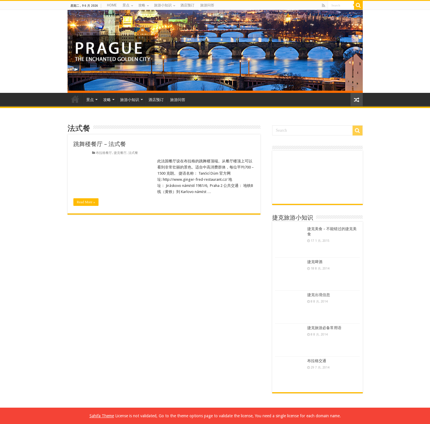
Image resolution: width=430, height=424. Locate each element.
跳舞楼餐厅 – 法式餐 (99, 143)
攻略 (141, 5)
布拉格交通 (316, 361)
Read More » (86, 202)
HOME (112, 5)
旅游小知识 (163, 5)
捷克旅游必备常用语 (324, 328)
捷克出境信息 (318, 295)
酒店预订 (187, 5)
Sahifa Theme (101, 415)
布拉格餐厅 (104, 153)
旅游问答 (207, 5)
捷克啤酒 (314, 262)
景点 (125, 5)
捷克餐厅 (120, 153)
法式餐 (133, 153)
